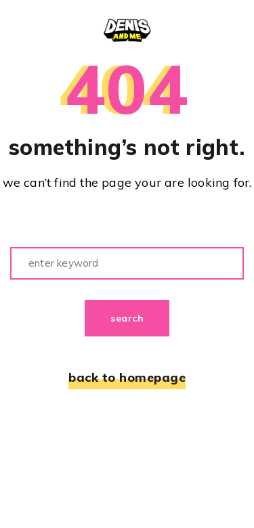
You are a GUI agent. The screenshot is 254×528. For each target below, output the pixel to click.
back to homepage (127, 377)
